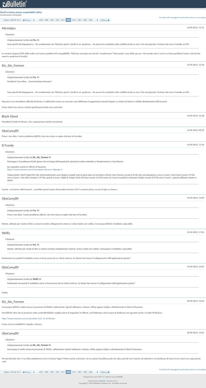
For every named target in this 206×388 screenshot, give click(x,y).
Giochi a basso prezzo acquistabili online (21, 12)
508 (90, 20)
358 (41, 20)
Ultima (105, 20)
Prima (26, 20)
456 (57, 20)
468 (85, 20)
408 (46, 20)
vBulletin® (102, 381)
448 (52, 20)
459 (74, 20)
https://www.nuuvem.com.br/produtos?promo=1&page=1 (34, 169)
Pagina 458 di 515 (12, 20)
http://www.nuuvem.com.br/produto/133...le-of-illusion (28, 318)
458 (68, 20)
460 (79, 20)
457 (63, 20)
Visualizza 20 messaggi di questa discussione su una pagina (182, 17)
